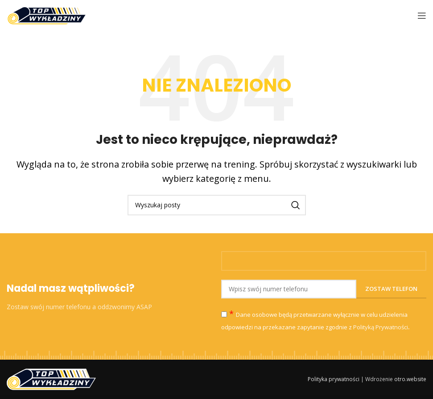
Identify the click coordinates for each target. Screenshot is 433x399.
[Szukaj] (217, 205)
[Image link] (51, 378)
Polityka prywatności (333, 379)
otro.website (410, 379)
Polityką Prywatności (380, 327)
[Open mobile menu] (422, 16)
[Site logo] (47, 14)
